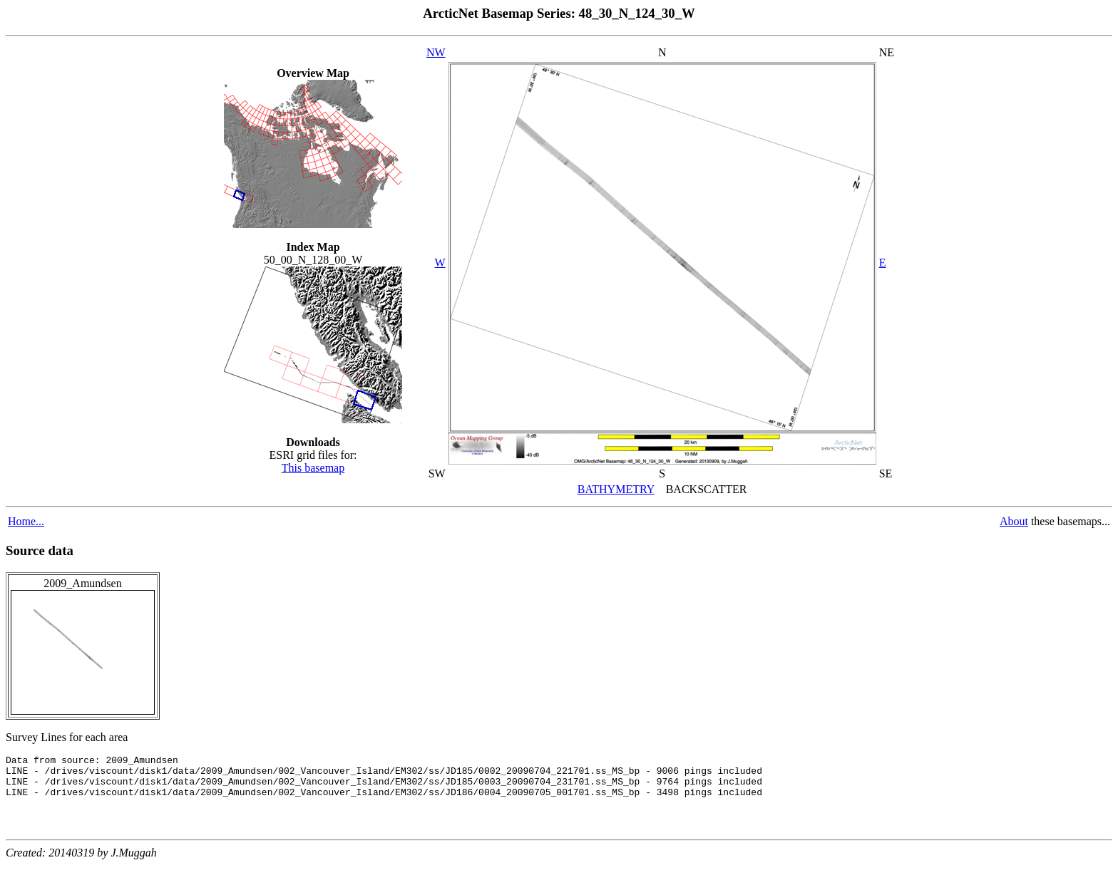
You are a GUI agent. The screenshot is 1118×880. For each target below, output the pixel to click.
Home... (26, 521)
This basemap (313, 468)
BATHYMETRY (616, 489)
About (1014, 521)
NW (436, 52)
